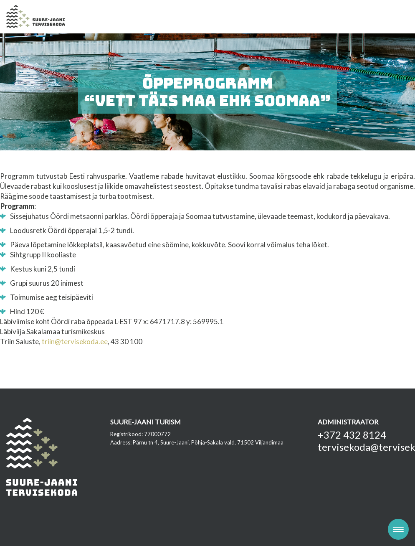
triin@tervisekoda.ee (75, 341)
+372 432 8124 (352, 435)
